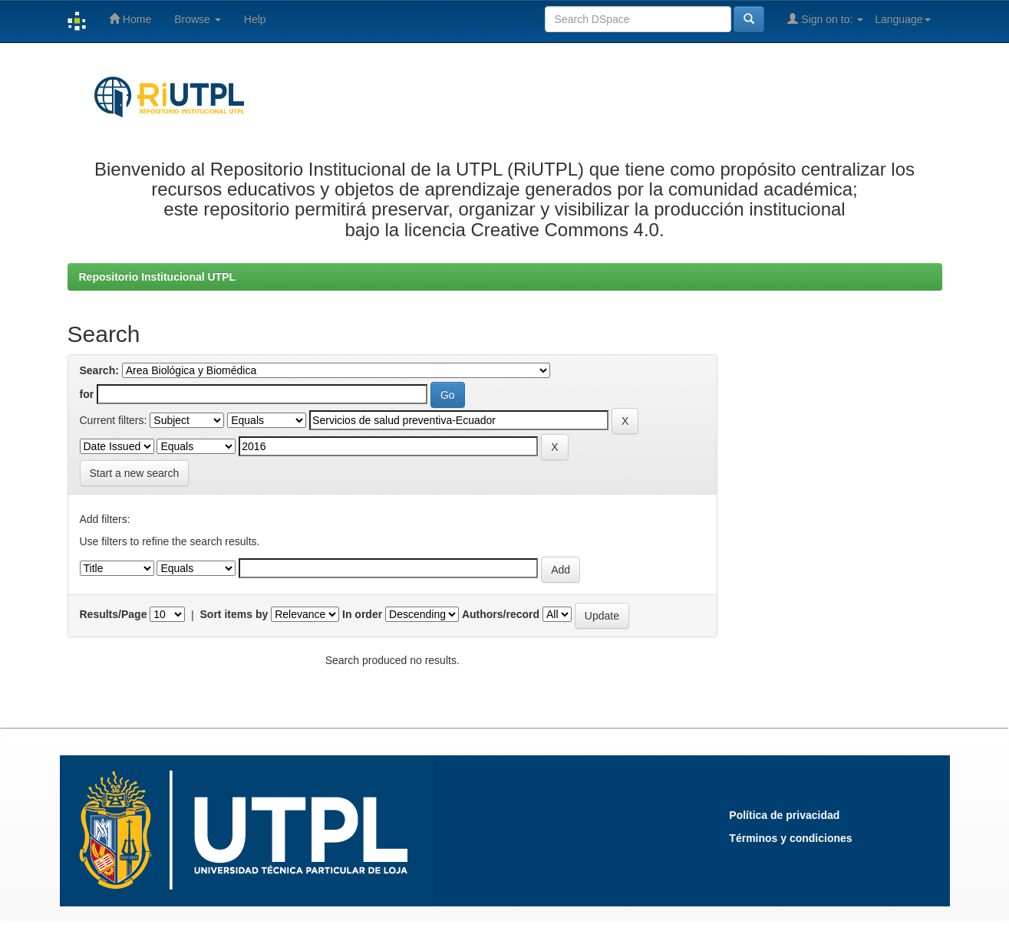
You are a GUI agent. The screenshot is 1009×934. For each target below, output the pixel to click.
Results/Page (113, 614)
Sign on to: (825, 18)
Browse (197, 19)
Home (130, 18)
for (87, 394)
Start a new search (135, 473)
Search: (99, 370)
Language (902, 19)
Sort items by (234, 614)
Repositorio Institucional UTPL (157, 277)
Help (255, 19)
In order (362, 614)
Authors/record (500, 614)
